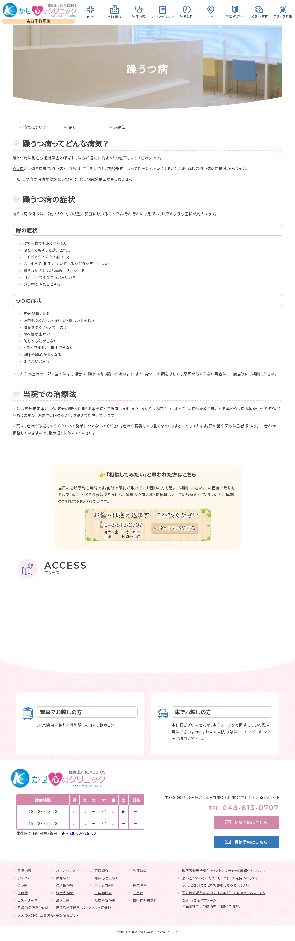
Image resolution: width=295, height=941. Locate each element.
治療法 (120, 127)
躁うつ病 (62, 900)
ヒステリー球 (27, 900)
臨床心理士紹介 (106, 878)
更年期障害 (103, 892)
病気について (34, 127)
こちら (189, 474)
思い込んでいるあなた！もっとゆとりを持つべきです (220, 878)
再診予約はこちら (251, 842)
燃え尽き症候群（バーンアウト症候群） (84, 907)
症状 (73, 127)
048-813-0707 (250, 808)
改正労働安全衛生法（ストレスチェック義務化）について (224, 870)
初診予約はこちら (251, 822)
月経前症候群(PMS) (33, 907)
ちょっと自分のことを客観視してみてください (215, 885)
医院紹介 (101, 870)
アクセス (24, 878)
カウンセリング (67, 870)
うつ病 (18, 168)
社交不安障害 (104, 900)
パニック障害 (104, 885)
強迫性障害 (65, 885)
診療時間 (140, 870)
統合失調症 (65, 892)
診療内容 (25, 870)
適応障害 (140, 885)
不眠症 (23, 892)
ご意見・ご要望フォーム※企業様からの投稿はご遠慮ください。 (211, 903)
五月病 (138, 892)
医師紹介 (63, 878)
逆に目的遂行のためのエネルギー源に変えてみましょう (224, 892)
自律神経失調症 (145, 900)
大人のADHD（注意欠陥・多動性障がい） (48, 915)
